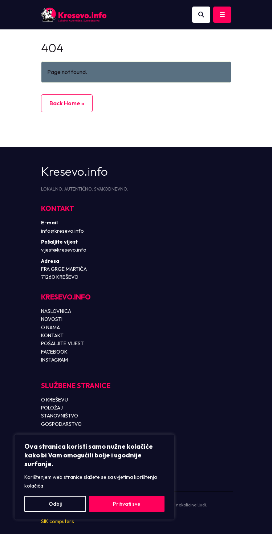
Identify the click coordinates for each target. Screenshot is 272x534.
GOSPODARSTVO (61, 424)
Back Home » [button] (66, 103)
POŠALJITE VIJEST (62, 343)
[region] (94, 477)
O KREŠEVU (54, 399)
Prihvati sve (126, 504)
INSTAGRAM (54, 359)
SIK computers (57, 521)
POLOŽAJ (52, 407)
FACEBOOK (54, 351)
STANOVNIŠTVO (59, 415)
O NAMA (50, 327)
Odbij (55, 504)
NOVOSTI (51, 319)
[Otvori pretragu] (201, 15)
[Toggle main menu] (222, 15)
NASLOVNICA (56, 311)
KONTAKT (52, 335)
